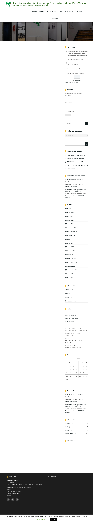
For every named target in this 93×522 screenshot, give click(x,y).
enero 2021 (70, 212)
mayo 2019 (70, 243)
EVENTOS (54, 11)
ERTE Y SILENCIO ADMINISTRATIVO (77, 165)
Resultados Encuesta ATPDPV (76, 155)
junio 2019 (70, 239)
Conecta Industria (72, 168)
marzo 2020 (70, 216)
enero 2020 (70, 224)
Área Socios (57, 18)
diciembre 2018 (71, 258)
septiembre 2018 (72, 270)
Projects (69, 293)
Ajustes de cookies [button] (42, 519)
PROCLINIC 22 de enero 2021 (75, 162)
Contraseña (68, 102)
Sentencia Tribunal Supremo (75, 158)
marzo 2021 (70, 208)
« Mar (67, 384)
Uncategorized (71, 301)
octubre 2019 (71, 235)
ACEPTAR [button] (53, 519)
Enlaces (78, 11)
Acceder (68, 114)
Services (69, 297)
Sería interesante (73, 64)
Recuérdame (70, 111)
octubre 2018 (71, 266)
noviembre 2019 (72, 231)
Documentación (66, 11)
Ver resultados (77, 80)
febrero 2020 (71, 220)
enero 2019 (70, 254)
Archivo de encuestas (71, 82)
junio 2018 (70, 274)
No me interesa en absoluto (76, 73)
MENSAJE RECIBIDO (71, 186)
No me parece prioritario (75, 69)
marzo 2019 (70, 247)
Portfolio (70, 289)
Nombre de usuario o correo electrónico (73, 94)
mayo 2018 (70, 277)
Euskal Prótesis (71, 179)
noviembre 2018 (72, 262)
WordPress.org (69, 321)
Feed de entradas (70, 315)
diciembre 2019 (71, 228)
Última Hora (43, 11)
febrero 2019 (71, 251)
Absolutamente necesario (75, 59)
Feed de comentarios (71, 318)
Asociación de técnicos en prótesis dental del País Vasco (49, 3)
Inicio (34, 11)
